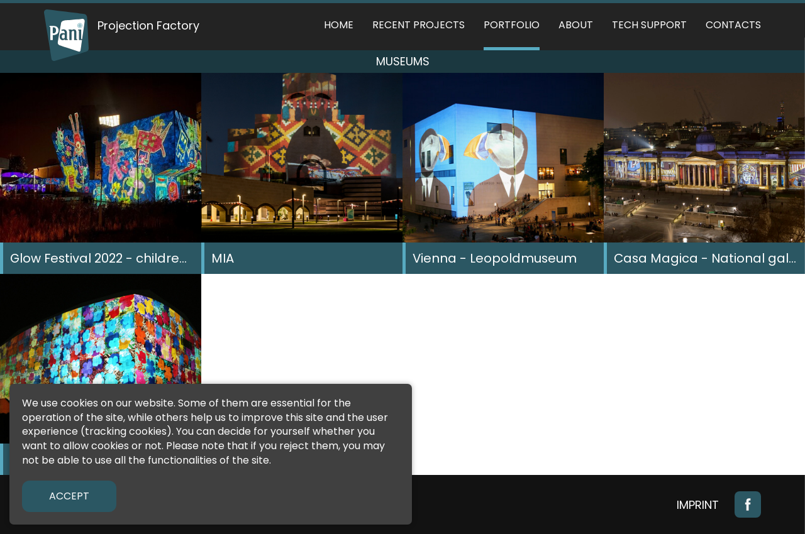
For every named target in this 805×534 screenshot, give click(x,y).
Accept (69, 496)
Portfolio (512, 25)
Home (338, 25)
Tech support (649, 25)
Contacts (733, 25)
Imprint (698, 505)
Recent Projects (418, 25)
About (575, 25)
